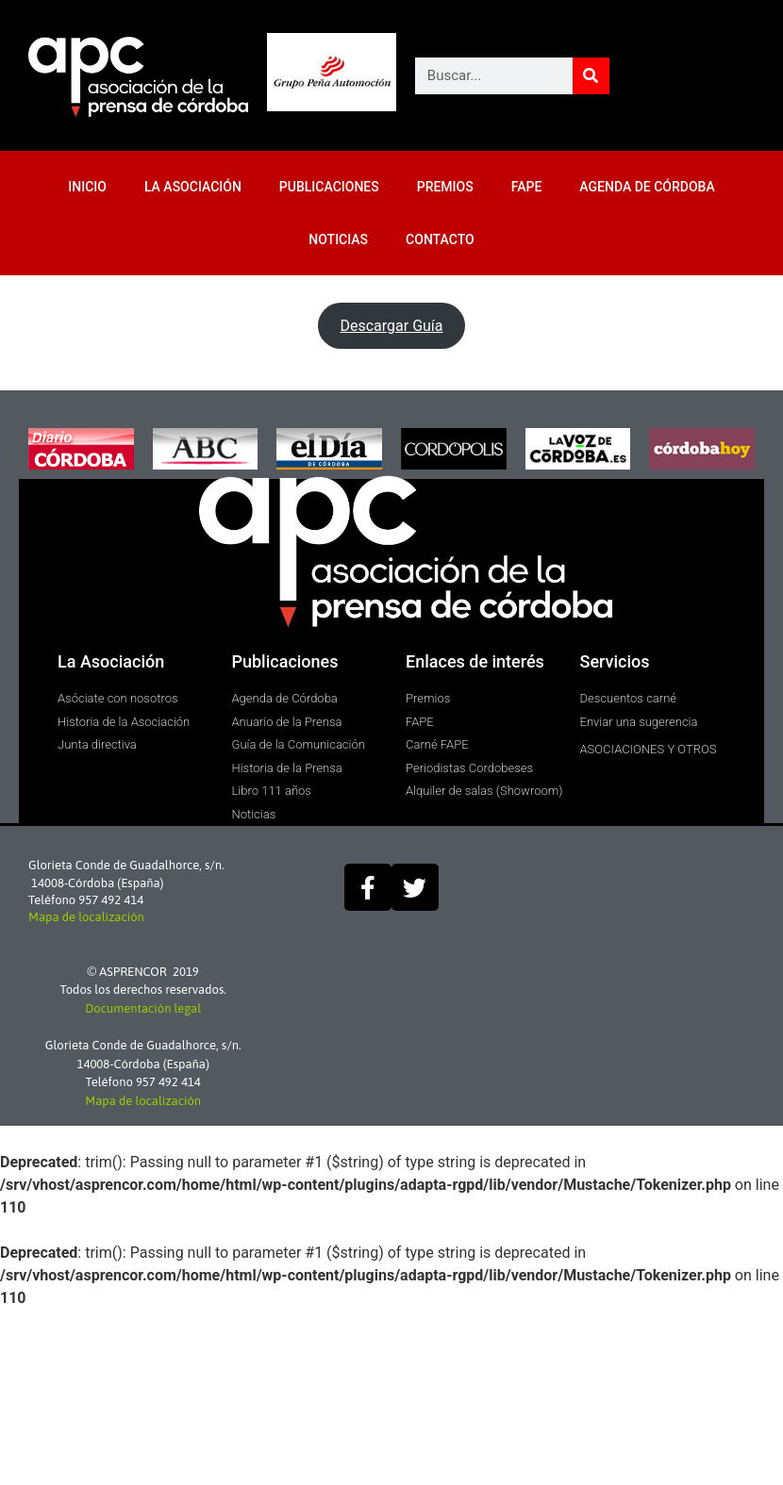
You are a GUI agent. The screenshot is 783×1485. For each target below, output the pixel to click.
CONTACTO (440, 239)
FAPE (526, 186)
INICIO (87, 186)
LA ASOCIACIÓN (193, 186)
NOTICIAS (338, 239)
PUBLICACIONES (329, 186)
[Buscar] (591, 76)
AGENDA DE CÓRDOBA (646, 186)
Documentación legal (143, 1008)
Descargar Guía (391, 326)
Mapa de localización (86, 917)
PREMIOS (445, 186)
